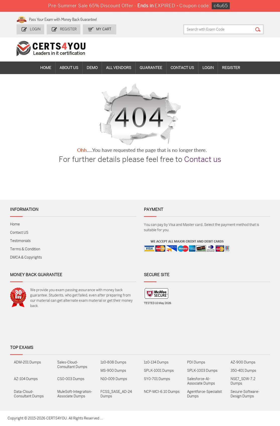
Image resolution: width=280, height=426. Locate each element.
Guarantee (151, 68)
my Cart (103, 29)
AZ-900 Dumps (243, 362)
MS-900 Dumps (113, 371)
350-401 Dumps (243, 371)
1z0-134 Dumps (156, 362)
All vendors (118, 68)
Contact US (19, 232)
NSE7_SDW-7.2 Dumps (243, 381)
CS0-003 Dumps (70, 379)
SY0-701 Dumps (157, 379)
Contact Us (182, 68)
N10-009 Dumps (113, 379)
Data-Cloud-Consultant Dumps (29, 394)
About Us (69, 68)
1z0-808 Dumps (113, 362)
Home (45, 68)
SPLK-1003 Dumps (202, 371)
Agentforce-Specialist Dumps (204, 394)
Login (35, 29)
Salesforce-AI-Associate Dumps (201, 381)
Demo (92, 68)
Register (68, 29)
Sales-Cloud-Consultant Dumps (72, 364)
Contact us (202, 159)
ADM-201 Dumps (27, 362)
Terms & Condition (25, 249)
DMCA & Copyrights (26, 257)
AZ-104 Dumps (26, 379)
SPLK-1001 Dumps (159, 371)
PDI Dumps (196, 362)
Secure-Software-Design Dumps (245, 394)
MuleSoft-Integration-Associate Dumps (74, 394)
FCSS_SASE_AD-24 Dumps (116, 394)
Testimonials (20, 241)
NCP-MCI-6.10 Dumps (162, 392)
